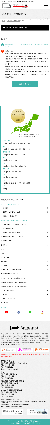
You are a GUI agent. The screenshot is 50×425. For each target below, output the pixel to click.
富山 (16, 155)
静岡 (4, 160)
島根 (20, 172)
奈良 (16, 166)
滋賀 (12, 166)
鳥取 (16, 172)
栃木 (8, 149)
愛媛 (12, 177)
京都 (8, 166)
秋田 (21, 143)
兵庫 (25, 166)
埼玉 (16, 149)
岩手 (13, 143)
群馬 (12, 149)
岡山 (4, 172)
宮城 (17, 143)
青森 (10, 143)
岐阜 (16, 160)
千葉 (20, 149)
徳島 (8, 177)
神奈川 (24, 149)
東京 (29, 149)
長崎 (12, 183)
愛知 (8, 160)
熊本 (16, 183)
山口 (12, 172)
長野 (12, 155)
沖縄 (4, 189)
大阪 (4, 166)
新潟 (8, 155)
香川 (4, 177)
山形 (25, 143)
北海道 (5, 143)
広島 (8, 172)
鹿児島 (28, 183)
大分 (20, 183)
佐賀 (8, 183)
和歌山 (21, 166)
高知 (16, 177)
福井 (24, 155)
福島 (29, 143)
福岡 (4, 183)
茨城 (4, 149)
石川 (20, 155)
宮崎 (24, 183)
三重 (12, 160)
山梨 (4, 155)
